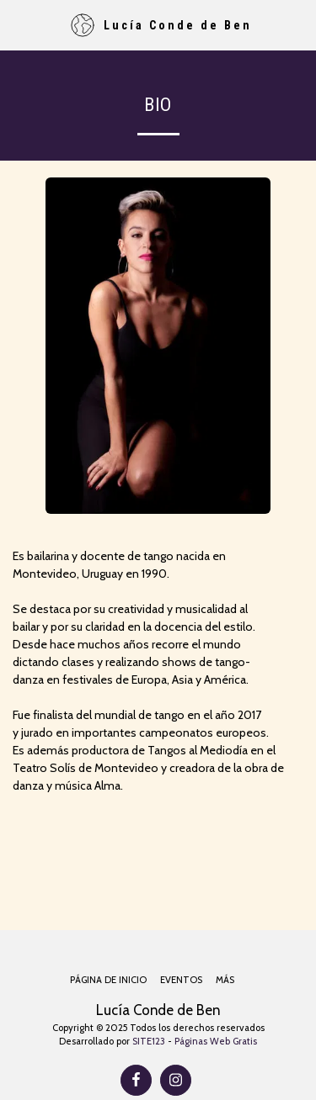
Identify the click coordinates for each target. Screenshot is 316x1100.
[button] (18, 24)
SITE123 (148, 1041)
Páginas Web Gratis (215, 1041)
